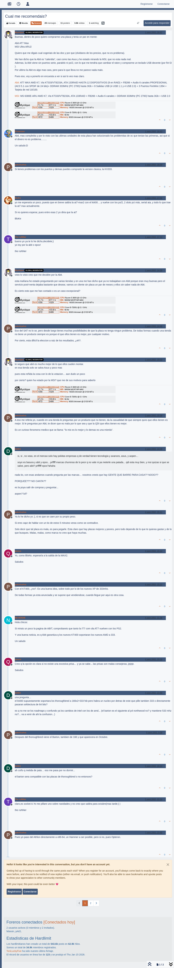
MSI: (17, 96)
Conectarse (30, 891)
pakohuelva (20, 165)
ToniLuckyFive (14, 951)
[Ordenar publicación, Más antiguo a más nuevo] (138, 23)
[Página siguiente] (96, 903)
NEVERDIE (20, 618)
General (36, 23)
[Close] (168, 864)
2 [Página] (90, 903)
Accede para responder (157, 23)
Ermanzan (20, 131)
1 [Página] (85, 903)
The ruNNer (20, 237)
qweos (18, 551)
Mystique (19, 32)
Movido (23, 23)
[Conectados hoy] (59, 922)
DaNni (18, 449)
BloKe (18, 198)
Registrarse (14, 891)
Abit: (17, 82)
